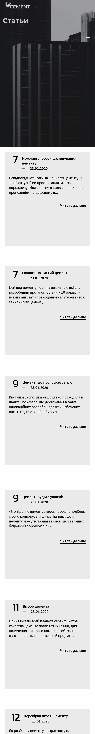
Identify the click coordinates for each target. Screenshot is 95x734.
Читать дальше (73, 205)
